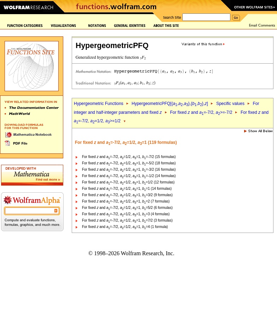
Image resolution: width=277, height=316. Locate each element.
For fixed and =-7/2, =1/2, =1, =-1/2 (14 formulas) (129, 176)
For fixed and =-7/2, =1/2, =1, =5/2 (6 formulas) (127, 208)
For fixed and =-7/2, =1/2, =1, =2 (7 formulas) (126, 201)
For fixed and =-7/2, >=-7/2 (201, 112)
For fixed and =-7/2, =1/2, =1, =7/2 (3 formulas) (127, 220)
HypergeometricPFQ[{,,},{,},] (169, 103)
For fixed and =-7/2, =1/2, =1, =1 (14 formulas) (127, 189)
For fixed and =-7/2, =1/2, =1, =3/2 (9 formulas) (127, 195)
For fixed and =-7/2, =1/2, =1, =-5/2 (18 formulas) (129, 163)
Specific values (230, 103)
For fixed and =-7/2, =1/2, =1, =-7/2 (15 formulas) (129, 157)
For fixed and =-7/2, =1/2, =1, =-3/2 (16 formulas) (129, 169)
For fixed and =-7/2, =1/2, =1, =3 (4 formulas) (126, 214)
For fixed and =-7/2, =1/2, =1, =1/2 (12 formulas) (128, 182)
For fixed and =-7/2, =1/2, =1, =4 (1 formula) (125, 227)
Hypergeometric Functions (98, 103)
